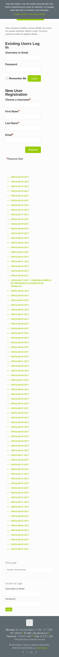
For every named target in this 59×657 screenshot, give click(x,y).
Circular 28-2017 (20, 422)
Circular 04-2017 (20, 535)
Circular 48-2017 (20, 328)
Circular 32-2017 (20, 403)
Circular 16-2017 (20, 478)
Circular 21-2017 (20, 455)
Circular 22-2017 (20, 450)
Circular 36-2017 (20, 385)
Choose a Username (18, 99)
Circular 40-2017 (20, 366)
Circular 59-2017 (20, 271)
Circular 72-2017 (20, 210)
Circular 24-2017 (20, 441)
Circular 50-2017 (20, 319)
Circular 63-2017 (20, 252)
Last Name (12, 123)
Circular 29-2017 (20, 417)
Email (9, 134)
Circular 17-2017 (20, 474)
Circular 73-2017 (20, 205)
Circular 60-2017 (20, 266)
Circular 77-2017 (20, 186)
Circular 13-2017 (20, 492)
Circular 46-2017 (20, 338)
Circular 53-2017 (20, 305)
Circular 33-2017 (20, 399)
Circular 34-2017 (20, 394)
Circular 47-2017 (20, 333)
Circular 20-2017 (20, 460)
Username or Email (16, 52)
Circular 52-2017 (20, 309)
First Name (12, 111)
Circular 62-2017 (20, 257)
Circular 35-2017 (20, 389)
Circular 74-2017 (20, 200)
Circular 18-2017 (20, 469)
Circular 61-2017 (20, 261)
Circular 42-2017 (20, 356)
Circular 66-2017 (20, 238)
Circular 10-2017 (20, 507)
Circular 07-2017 (20, 521)
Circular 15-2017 (20, 483)
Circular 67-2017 (20, 233)
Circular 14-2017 (20, 488)
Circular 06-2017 (20, 525)
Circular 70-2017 (20, 219)
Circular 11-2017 (20, 502)
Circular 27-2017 (20, 427)
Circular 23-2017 (20, 446)
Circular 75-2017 (20, 196)
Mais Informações (37, 14)
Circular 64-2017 (20, 247)
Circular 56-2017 (20, 291)
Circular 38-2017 (20, 375)
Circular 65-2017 (20, 243)
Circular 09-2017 (20, 511)
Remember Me (17, 78)
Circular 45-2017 (20, 342)
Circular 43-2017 (20, 352)
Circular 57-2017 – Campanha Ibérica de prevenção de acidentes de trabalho (31, 283)
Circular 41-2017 (20, 361)
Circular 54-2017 (20, 300)
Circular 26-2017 (20, 431)
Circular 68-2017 (20, 228)
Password (11, 64)
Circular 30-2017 (20, 413)
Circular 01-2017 (20, 549)
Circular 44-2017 (20, 347)
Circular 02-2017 (20, 544)
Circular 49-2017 (20, 324)
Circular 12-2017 (20, 497)
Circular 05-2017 (20, 530)
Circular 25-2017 (20, 436)
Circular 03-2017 (20, 539)
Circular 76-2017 (20, 191)
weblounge (42, 648)
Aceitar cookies (21, 14)
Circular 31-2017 (20, 408)
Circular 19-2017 (20, 464)
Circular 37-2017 (20, 380)
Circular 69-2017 (20, 224)
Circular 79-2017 (20, 177)
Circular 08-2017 (20, 516)
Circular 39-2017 (20, 370)
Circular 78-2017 (20, 182)
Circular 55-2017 (20, 295)
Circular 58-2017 (20, 275)
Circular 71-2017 (20, 214)
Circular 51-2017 (20, 314)
